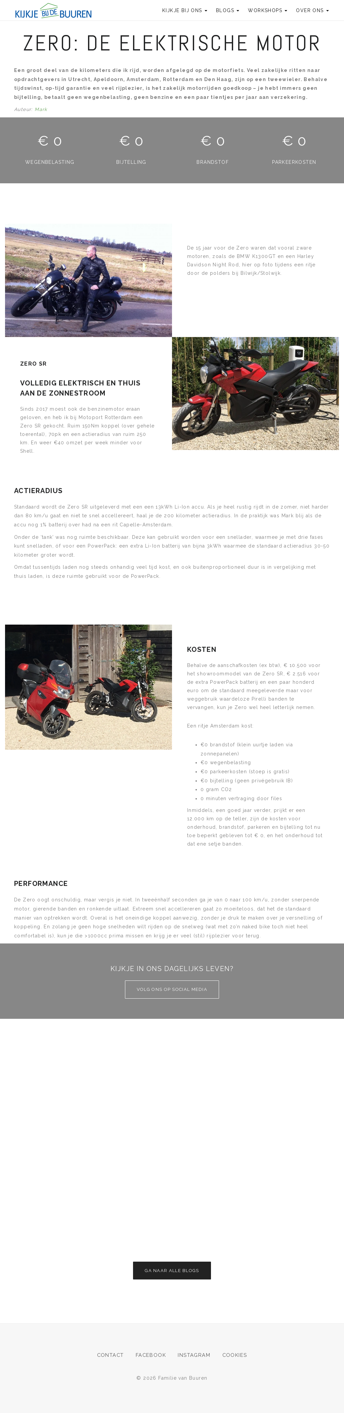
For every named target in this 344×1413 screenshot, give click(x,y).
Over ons (312, 10)
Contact (110, 1355)
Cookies (235, 1355)
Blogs (227, 10)
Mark (41, 109)
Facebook (151, 1355)
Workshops (267, 10)
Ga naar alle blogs (172, 1270)
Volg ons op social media (172, 989)
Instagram (194, 1355)
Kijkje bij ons (184, 10)
